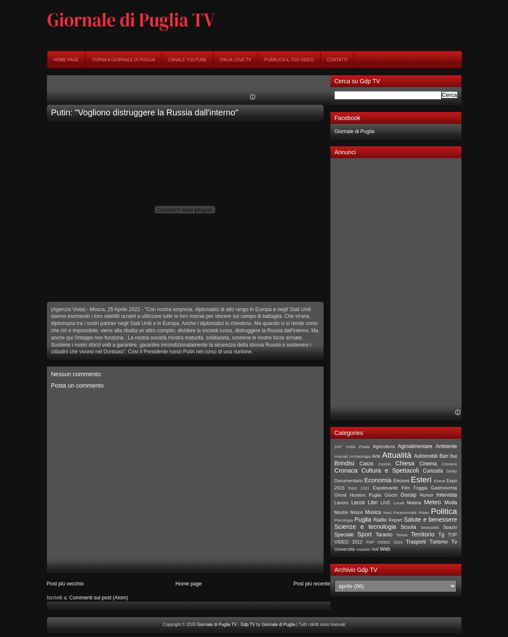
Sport (364, 534)
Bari (443, 456)
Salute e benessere (430, 519)
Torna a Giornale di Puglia (123, 59)
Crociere (449, 464)
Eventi (439, 480)
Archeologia (360, 456)
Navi (387, 512)
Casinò (384, 464)
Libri (373, 503)
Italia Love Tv (235, 59)
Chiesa (405, 463)
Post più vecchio (65, 584)
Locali (398, 502)
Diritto (451, 471)
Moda (450, 503)
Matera (414, 502)
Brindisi (344, 463)
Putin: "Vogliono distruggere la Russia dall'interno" (145, 112)
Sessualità (429, 527)
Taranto (384, 535)
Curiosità (433, 471)
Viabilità (363, 549)
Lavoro (342, 502)
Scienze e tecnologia (365, 526)
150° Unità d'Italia (352, 446)
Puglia (362, 519)
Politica (444, 511)
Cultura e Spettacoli (390, 470)
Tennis (402, 535)
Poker (423, 512)
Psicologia (344, 520)
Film (405, 487)
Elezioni (401, 480)
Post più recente (312, 584)
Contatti (337, 59)
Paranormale (405, 512)
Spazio (450, 527)
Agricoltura (384, 446)
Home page (66, 59)
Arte (376, 456)
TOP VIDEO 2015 (384, 542)
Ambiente (446, 446)
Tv (454, 542)
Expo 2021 (359, 488)
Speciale (344, 535)
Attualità (396, 455)
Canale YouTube (187, 59)
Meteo (432, 502)
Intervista (447, 495)
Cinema (428, 464)
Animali (341, 456)
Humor (426, 495)
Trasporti (416, 542)
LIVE (385, 502)
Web (385, 549)
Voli (375, 549)
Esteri (421, 479)
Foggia (421, 487)
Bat (453, 456)
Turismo (439, 542)
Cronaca (346, 470)
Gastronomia (444, 487)
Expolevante (385, 487)
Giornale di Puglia (355, 131)
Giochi (391, 495)
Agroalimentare (415, 446)
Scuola (408, 527)
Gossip (408, 495)
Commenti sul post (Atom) (98, 598)
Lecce (358, 503)
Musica (373, 512)
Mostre (342, 512)
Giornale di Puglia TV (217, 624)
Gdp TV (248, 624)
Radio (380, 520)
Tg (441, 535)
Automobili (426, 456)
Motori (356, 512)
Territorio (422, 534)
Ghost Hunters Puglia (358, 495)
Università (345, 549)
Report (395, 519)
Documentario (349, 480)
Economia (377, 480)
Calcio (366, 464)
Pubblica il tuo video (289, 59)
